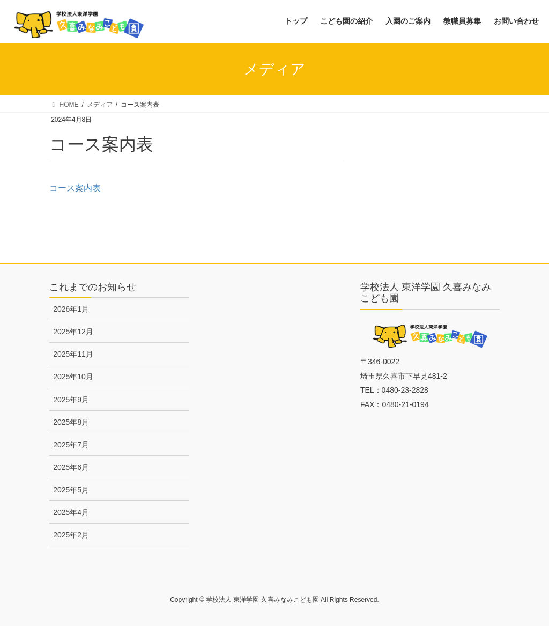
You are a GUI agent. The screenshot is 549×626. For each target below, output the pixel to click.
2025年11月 (73, 354)
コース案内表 (75, 188)
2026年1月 (71, 309)
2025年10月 (73, 376)
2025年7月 (71, 444)
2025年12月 (73, 331)
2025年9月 (71, 399)
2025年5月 (71, 489)
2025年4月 (71, 512)
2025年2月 (71, 535)
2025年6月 (71, 467)
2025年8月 (71, 422)
